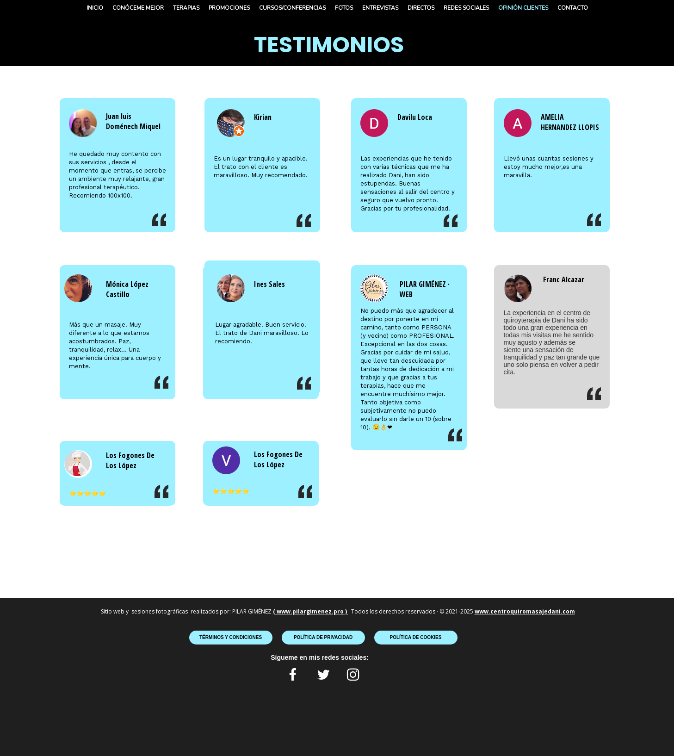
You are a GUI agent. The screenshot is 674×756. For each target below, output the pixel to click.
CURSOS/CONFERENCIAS (292, 8)
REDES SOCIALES (466, 8)
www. (482, 611)
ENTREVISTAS (380, 8)
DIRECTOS (421, 8)
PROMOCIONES (229, 8)
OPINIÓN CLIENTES (523, 8)
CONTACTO (572, 8)
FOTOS (344, 8)
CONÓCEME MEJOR (138, 8)
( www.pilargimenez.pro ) (310, 611)
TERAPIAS (186, 8)
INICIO (95, 8)
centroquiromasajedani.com (532, 611)
